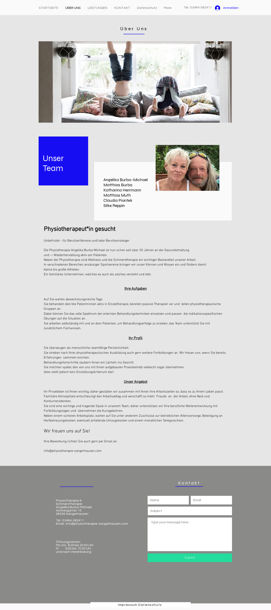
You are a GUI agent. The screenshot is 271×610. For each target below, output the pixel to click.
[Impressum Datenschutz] (140, 604)
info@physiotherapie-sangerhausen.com (73, 451)
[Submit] (190, 557)
